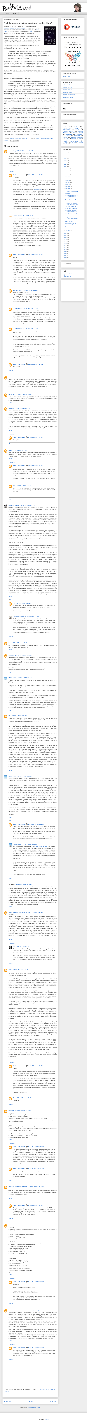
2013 (65, 243)
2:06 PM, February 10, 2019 (19, 715)
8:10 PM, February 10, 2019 (23, 884)
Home (7, 13)
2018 (65, 233)
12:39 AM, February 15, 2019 (36, 1347)
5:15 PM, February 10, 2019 (23, 603)
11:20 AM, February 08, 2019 (24, 394)
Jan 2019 (67, 230)
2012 (65, 245)
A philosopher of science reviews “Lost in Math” (71, 211)
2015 (65, 239)
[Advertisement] (73, 290)
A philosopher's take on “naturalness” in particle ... (72, 224)
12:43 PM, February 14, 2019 (36, 1310)
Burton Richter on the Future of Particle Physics (71, 200)
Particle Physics (78, 132)
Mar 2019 (67, 186)
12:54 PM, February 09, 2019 (24, 485)
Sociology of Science (68, 140)
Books (37, 138)
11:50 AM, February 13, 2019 (36, 1146)
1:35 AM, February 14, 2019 (35, 1205)
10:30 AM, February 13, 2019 (23, 1110)
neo (10, 450)
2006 (65, 257)
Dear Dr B (73, 142)
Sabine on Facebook (67, 89)
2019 (65, 166)
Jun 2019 (67, 180)
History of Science (74, 141)
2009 (65, 251)
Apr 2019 (67, 184)
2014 (65, 241)
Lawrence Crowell (14, 505)
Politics (66, 142)
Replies (12, 171)
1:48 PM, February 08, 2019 (22, 408)
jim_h (14, 946)
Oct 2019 (67, 172)
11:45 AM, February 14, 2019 (36, 1281)
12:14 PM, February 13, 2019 (36, 1186)
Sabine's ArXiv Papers (68, 97)
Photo (78, 140)
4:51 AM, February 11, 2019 (30, 308)
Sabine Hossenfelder (19, 175)
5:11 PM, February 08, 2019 (19, 450)
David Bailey (12, 655)
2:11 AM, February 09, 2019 (35, 254)
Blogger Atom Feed (67, 273)
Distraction (73, 138)
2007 (65, 255)
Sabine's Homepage (67, 92)
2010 (65, 249)
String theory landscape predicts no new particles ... (71, 218)
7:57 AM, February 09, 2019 (27, 505)
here (31, 31)
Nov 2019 (67, 169)
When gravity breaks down (71, 208)
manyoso (11, 408)
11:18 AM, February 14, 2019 (23, 1225)
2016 (65, 237)
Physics (75, 126)
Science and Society (70, 128)
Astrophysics (66, 129)
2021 (65, 162)
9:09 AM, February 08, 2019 (35, 175)
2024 (65, 156)
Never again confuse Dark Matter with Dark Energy (71, 204)
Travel (67, 138)
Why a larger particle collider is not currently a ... (71, 214)
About (15, 13)
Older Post (53, 1401)
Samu (10, 969)
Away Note (67, 193)
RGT (10, 715)
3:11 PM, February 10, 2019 (24, 776)
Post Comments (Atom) (34, 1407)
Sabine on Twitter (67, 84)
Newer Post (8, 1401)
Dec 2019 (67, 168)
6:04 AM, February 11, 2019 (29, 844)
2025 (65, 154)
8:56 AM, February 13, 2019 (24, 1098)
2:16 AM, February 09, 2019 (35, 465)
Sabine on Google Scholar (69, 94)
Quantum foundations (77, 137)
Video (65, 126)
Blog (80, 138)
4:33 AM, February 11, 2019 (30, 290)
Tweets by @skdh (67, 76)
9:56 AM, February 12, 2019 (24, 946)
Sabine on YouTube (67, 87)
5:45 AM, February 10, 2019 (24, 655)
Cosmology (80, 134)
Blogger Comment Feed (68, 275)
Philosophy (43, 138)
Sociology (66, 143)
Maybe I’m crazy (69, 221)
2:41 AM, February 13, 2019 (20, 969)
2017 (65, 235)
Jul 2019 (67, 178)
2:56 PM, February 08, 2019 (25, 215)
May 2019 (67, 182)
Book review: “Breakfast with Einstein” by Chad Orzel (71, 190)
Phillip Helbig (12, 677)
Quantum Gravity (68, 131)
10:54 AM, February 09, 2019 (20, 643)
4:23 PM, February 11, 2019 (35, 912)
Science (65, 137)
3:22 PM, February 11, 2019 (32, 616)
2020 (65, 164)
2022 (65, 160)
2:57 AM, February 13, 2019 (35, 1065)
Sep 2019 (67, 174)
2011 (65, 247)
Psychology (81, 142)
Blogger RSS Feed (67, 276)
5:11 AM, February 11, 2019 (30, 328)
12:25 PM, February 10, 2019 (25, 677)
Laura (10, 643)
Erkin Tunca (12, 394)
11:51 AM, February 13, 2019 (36, 1168)
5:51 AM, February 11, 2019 (35, 364)
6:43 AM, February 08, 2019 (25, 151)
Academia (69, 134)
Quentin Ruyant (13, 151)
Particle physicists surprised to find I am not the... (71, 227)
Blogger (47, 1419)
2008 (65, 253)
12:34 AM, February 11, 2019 (36, 824)
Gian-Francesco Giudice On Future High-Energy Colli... (71, 196)
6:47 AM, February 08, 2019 (25, 377)
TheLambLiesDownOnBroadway (18, 912)
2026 (65, 152)
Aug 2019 (67, 176)
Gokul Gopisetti (13, 377)
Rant (82, 141)
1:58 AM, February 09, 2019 (35, 437)
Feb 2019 (67, 188)
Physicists (65, 141)
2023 (65, 158)
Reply (10, 168)
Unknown (11, 1110)
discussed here (37, 189)
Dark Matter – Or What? (70, 206)
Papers (77, 129)
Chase (15, 215)
